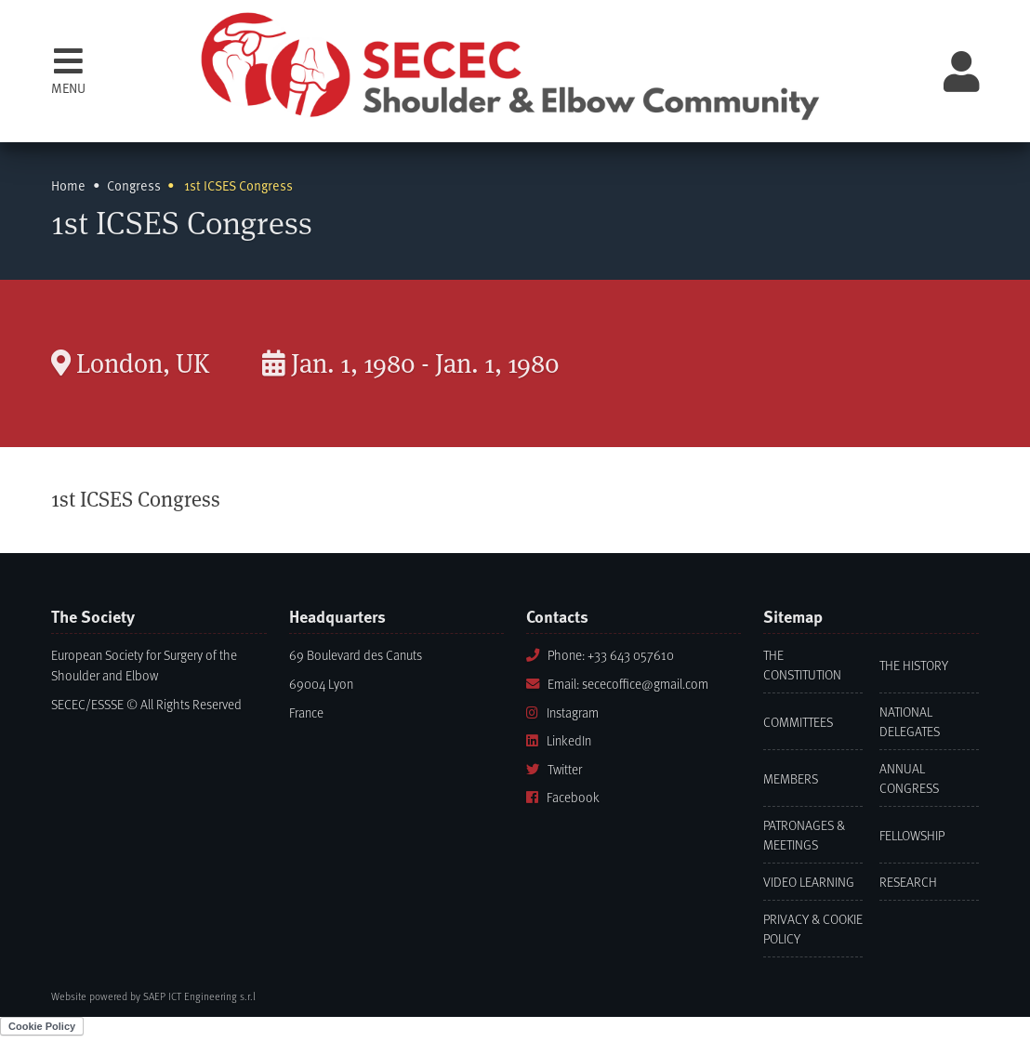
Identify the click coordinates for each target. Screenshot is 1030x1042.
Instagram (562, 712)
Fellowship (911, 835)
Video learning (808, 881)
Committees (798, 722)
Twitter (554, 769)
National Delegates (909, 721)
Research (908, 881)
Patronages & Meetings (804, 834)
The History (913, 665)
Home (68, 185)
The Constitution (802, 664)
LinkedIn (558, 740)
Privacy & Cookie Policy (813, 928)
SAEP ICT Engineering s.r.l (199, 996)
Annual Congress (909, 778)
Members (790, 778)
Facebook (563, 797)
